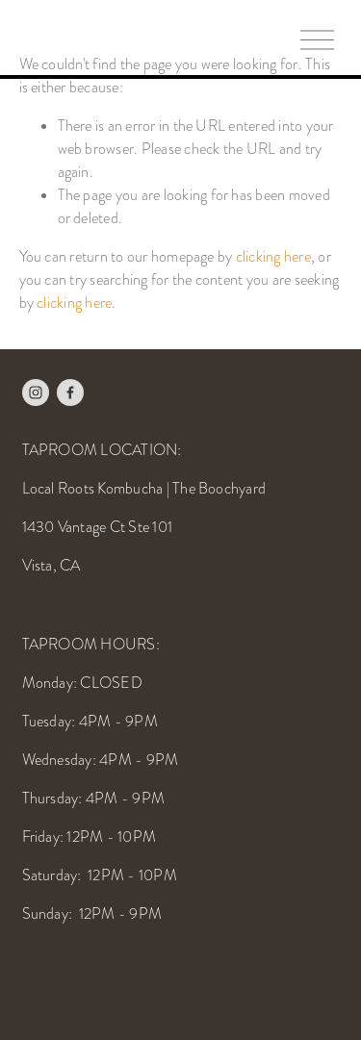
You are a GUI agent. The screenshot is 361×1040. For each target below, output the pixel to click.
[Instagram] (35, 392)
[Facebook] (70, 392)
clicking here (273, 256)
